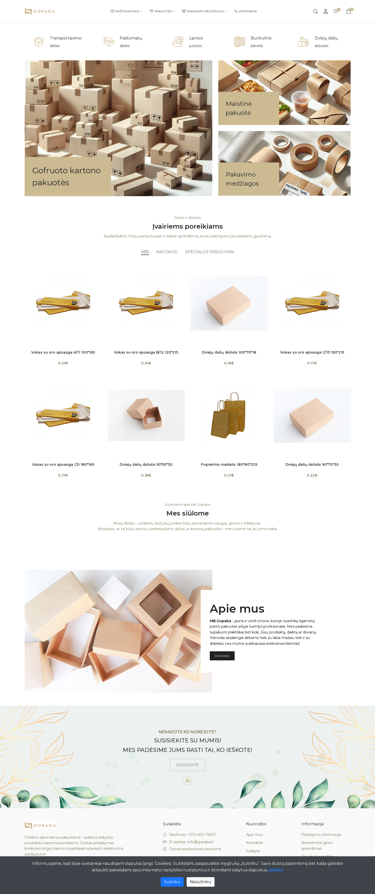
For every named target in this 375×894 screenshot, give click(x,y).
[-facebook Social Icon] (187, 781)
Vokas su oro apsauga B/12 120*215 (146, 352)
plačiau (276, 870)
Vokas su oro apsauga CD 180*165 (63, 464)
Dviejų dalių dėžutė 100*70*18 (229, 352)
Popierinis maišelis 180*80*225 (229, 464)
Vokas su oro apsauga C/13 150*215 (312, 352)
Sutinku (172, 881)
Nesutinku (200, 881)
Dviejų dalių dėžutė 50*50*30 (146, 464)
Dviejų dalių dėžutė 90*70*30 (312, 464)
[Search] (315, 11)
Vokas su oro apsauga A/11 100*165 (63, 352)
